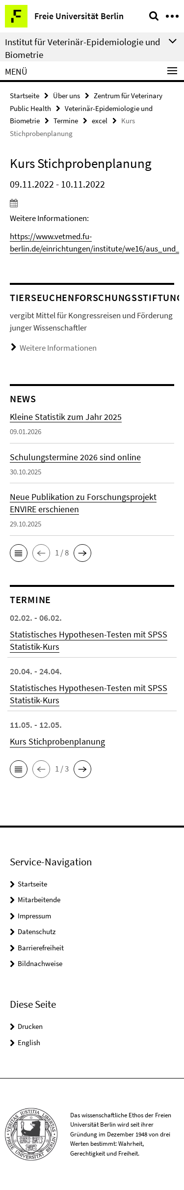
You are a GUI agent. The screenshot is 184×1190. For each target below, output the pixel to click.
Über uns (66, 95)
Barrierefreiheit (41, 947)
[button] (18, 553)
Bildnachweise (40, 963)
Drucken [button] (30, 1026)
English (29, 1042)
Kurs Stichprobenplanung (57, 741)
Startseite (24, 95)
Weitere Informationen (58, 347)
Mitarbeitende (39, 899)
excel (99, 120)
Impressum (34, 915)
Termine (65, 120)
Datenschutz (36, 931)
